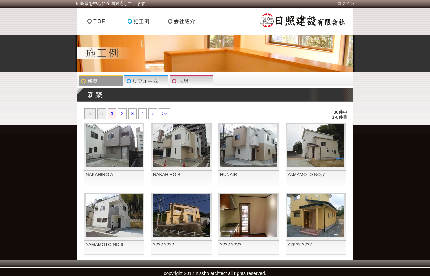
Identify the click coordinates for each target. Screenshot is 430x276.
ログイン (345, 3)
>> (164, 113)
